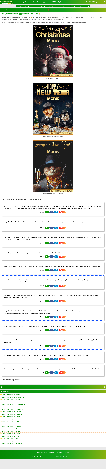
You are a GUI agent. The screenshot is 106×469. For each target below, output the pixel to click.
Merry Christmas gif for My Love (11, 431)
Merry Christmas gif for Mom (10, 429)
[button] (17, 6)
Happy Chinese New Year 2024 (30, 2)
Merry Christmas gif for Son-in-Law (12, 443)
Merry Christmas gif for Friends (11, 407)
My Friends (61, 2)
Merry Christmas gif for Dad (10, 402)
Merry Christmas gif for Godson (11, 416)
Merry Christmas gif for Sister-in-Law (12, 441)
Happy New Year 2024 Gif (48, 2)
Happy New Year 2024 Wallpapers (89, 2)
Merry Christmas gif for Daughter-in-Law (13, 404)
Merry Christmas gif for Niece (10, 436)
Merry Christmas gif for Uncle (10, 446)
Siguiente (100, 387)
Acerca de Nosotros (42, 452)
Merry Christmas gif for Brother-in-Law (13, 397)
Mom (68, 2)
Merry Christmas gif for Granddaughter (13, 419)
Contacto (51, 452)
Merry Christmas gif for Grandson (11, 426)
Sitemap (67, 452)
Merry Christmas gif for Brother (11, 394)
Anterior (5, 387)
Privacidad (59, 452)
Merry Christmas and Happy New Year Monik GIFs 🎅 (21, 14)
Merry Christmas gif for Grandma (11, 421)
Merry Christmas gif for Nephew (11, 433)
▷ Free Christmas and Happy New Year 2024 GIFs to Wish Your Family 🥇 (55, 456)
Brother (75, 2)
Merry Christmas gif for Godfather (11, 411)
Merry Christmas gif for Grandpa (11, 424)
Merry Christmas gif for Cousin (11, 399)
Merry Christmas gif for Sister (10, 438)
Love (17, 2)
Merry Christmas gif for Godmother (12, 414)
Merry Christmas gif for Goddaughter (12, 409)
